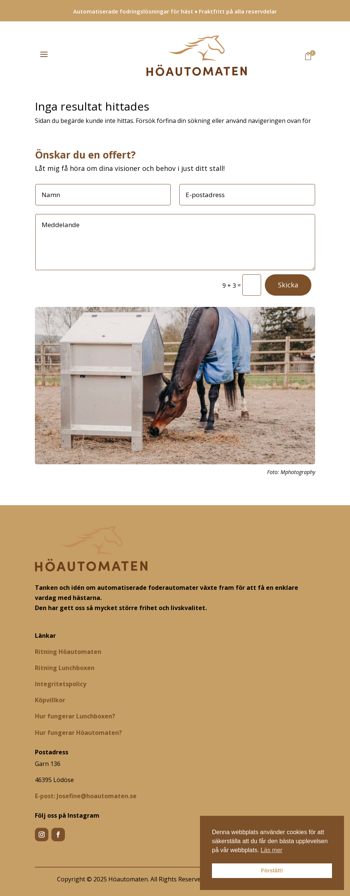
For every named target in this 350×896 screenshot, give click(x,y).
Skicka (288, 284)
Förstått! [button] (272, 871)
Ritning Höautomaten (68, 652)
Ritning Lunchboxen (65, 668)
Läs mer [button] (271, 850)
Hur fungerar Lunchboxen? (75, 716)
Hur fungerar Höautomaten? (78, 732)
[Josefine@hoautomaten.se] (86, 796)
